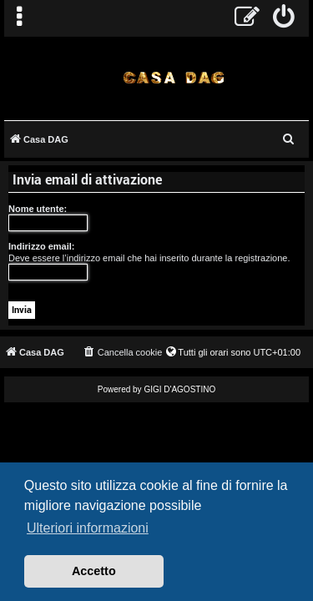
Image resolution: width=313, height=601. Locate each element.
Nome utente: (37, 209)
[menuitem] (284, 18)
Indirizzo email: (41, 246)
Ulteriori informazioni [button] (88, 528)
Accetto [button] (94, 571)
